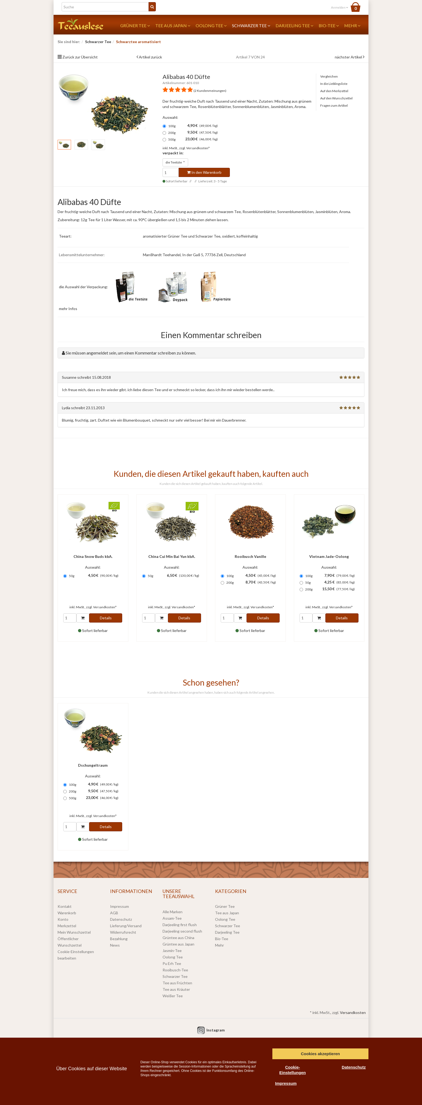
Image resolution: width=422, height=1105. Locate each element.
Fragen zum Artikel (334, 105)
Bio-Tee (329, 25)
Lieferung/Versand (126, 925)
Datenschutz (121, 919)
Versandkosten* (198, 148)
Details (106, 618)
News (115, 945)
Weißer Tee (173, 995)
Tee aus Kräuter (176, 989)
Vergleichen (329, 76)
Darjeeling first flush (180, 924)
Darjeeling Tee (294, 25)
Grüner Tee (135, 25)
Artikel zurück (150, 57)
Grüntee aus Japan (178, 944)
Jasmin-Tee (172, 950)
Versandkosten (353, 1012)
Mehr (352, 25)
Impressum (119, 906)
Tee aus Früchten (177, 983)
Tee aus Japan (172, 25)
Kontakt (65, 906)
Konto (63, 919)
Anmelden (339, 7)
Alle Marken (172, 911)
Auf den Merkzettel (334, 91)
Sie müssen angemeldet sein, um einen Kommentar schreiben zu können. (131, 352)
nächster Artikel (349, 57)
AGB (114, 913)
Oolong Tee (211, 25)
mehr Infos (68, 308)
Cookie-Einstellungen (292, 1070)
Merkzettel (67, 925)
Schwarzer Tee (251, 25)
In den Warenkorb (204, 172)
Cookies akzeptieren (320, 1053)
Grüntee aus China (178, 937)
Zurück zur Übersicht (80, 57)
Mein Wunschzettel (74, 932)
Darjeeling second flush (182, 931)
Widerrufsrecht (123, 932)
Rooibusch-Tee (175, 970)
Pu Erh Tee (172, 963)
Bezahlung (119, 938)
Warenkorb (67, 913)
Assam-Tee (172, 918)
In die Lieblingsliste (333, 84)
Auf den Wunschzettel (336, 98)
